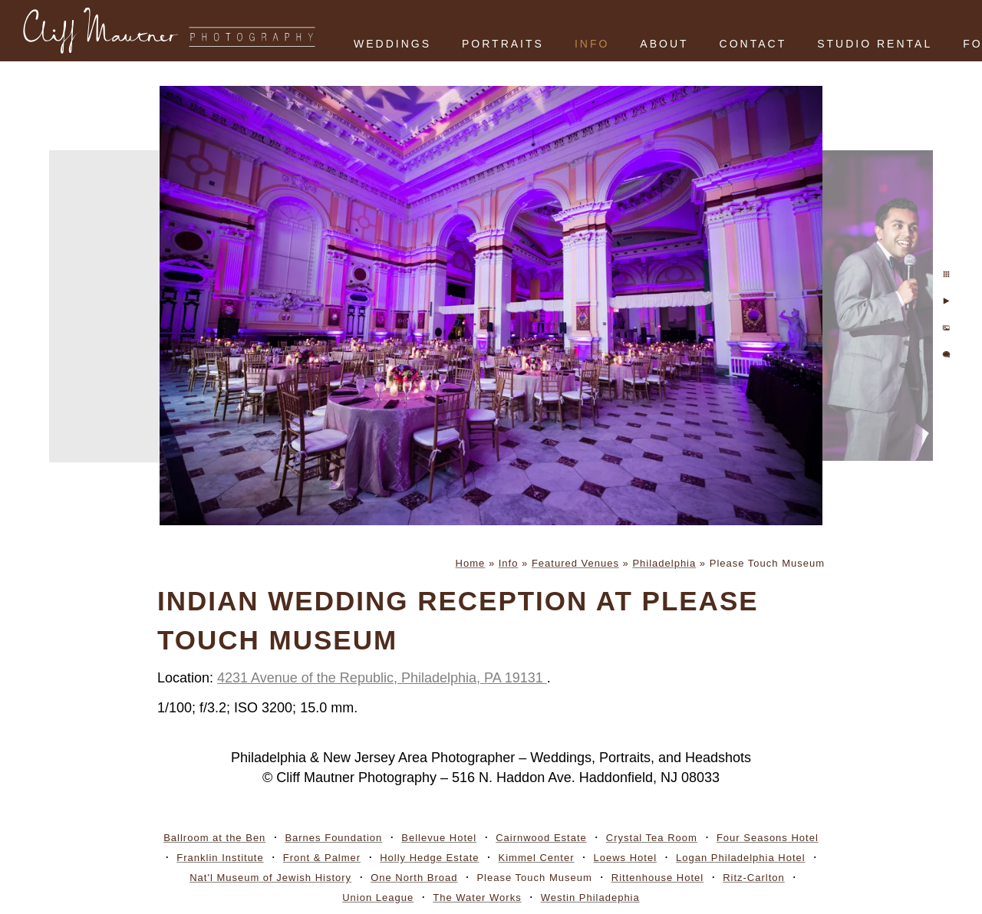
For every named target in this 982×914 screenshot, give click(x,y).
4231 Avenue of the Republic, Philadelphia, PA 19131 (382, 678)
